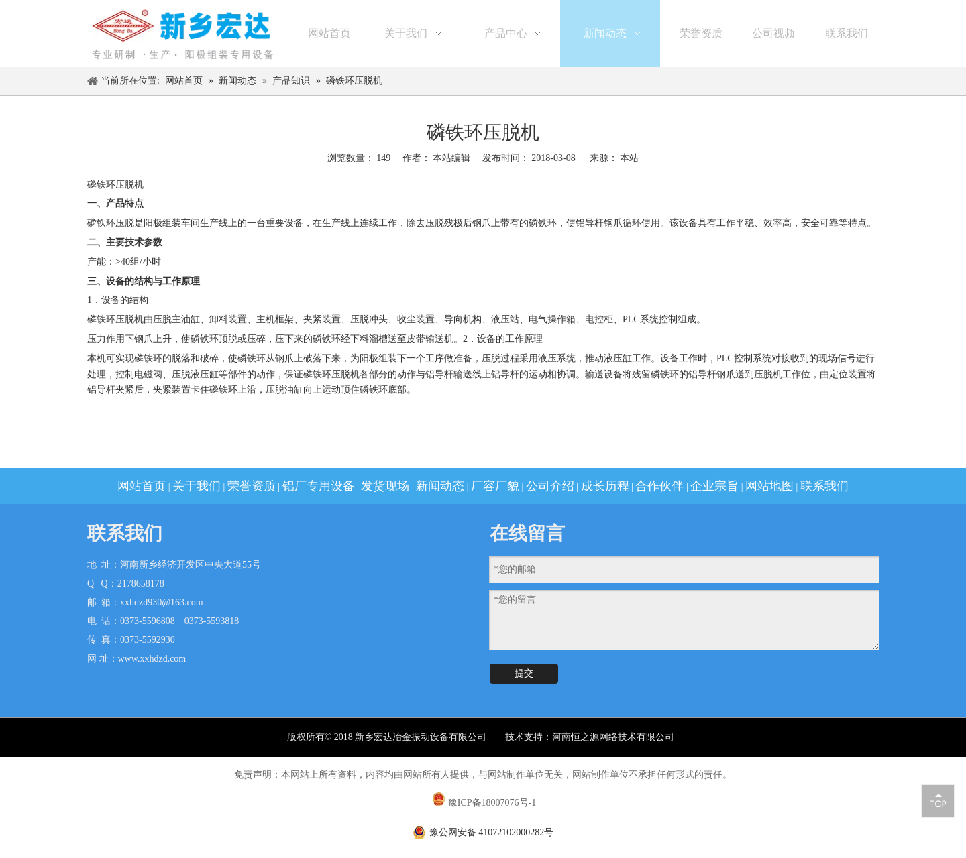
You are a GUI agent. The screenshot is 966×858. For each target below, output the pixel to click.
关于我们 (196, 486)
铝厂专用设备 (318, 486)
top (938, 800)
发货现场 (385, 486)
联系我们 (824, 486)
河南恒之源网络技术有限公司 (614, 737)
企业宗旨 (714, 486)
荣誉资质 (251, 486)
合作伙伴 (659, 486)
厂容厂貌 (495, 486)
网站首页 (141, 486)
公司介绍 (550, 486)
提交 (524, 673)
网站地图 (769, 486)
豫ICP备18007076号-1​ (492, 803)
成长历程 (605, 486)
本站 (629, 158)
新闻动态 (440, 486)
